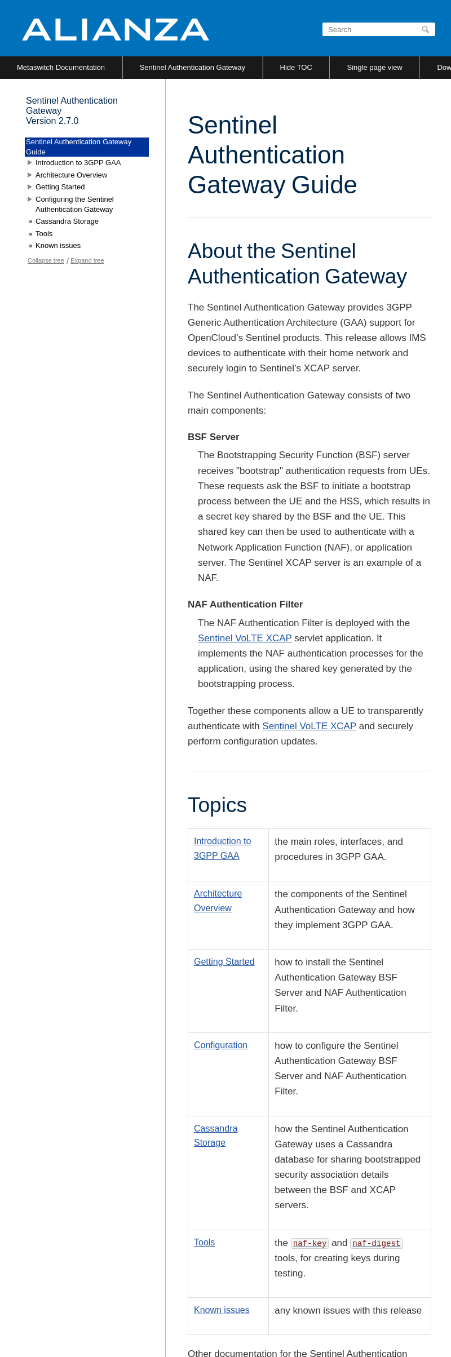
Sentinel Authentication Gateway (192, 67)
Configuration (220, 1045)
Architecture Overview (71, 175)
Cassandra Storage (67, 221)
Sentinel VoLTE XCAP (245, 638)
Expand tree (87, 260)
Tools (204, 1242)
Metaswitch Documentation (61, 67)
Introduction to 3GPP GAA (78, 162)
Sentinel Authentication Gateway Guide (78, 147)
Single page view (374, 67)
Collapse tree (46, 260)
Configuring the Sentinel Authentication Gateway (75, 204)
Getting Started (224, 961)
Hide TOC (296, 67)
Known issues (222, 1310)
